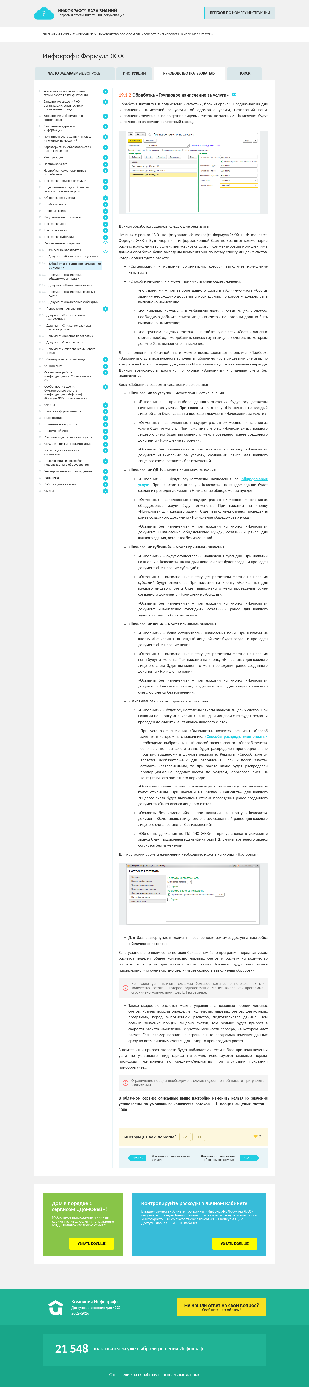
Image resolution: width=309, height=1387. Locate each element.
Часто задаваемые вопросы (74, 73)
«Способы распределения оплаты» (236, 736)
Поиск (244, 73)
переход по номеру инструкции (240, 12)
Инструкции (134, 73)
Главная (49, 34)
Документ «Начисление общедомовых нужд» (218, 1158)
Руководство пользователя (120, 34)
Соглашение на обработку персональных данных (154, 1374)
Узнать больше (92, 1243)
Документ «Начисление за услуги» (171, 1158)
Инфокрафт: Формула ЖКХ (77, 34)
